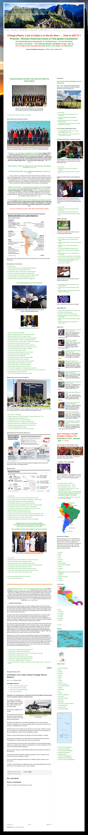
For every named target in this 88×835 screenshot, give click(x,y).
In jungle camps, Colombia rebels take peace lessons (20, 649)
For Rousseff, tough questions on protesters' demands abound (22, 368)
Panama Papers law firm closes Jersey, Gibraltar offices (21, 501)
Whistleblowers (23, 29)
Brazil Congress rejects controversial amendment (19, 364)
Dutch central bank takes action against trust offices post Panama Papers (25, 499)
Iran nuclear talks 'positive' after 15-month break (69, 256)
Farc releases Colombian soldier (18, 687)
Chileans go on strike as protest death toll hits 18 (19, 269)
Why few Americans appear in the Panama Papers (19, 512)
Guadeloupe (61, 689)
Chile (59, 557)
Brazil (12, 773)
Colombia (16, 773)
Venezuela (60, 580)
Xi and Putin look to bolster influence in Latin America (20, 656)
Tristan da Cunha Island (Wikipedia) (66, 759)
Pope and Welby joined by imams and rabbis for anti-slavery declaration (29, 529)
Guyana (60, 566)
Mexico (60, 624)
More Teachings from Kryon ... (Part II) (67, 485)
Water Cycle (37, 190)
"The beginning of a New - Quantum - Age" (68, 438)
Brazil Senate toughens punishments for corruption (19, 362)
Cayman (60, 677)
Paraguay (60, 568)
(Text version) (34, 600)
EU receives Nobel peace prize (65, 312)
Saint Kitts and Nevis (63, 698)
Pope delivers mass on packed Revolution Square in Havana (22, 568)
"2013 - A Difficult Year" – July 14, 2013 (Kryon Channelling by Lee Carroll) (68, 134)
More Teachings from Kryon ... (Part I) (66, 487)
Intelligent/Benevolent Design (31, 154)
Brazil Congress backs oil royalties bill (17, 355)
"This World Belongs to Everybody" (28, 41)
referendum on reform (34, 328)
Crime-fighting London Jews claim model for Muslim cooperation (29, 524)
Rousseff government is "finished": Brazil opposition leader (21, 339)
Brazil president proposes (24, 328)
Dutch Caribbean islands (64, 685)
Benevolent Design (45, 188)
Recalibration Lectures (18, 590)
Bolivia (59, 554)
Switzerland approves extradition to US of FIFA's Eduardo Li (22, 425)
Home (7, 29)
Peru (59, 570)
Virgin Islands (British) (63, 708)
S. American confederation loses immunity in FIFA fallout (21, 428)
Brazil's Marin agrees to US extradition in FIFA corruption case (22, 423)
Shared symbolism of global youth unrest (17, 371)
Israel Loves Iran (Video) (64, 262)
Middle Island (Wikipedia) (64, 752)
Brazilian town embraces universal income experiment (73, 330)
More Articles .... (12, 496)
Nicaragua (60, 618)
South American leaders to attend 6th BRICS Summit (20, 658)
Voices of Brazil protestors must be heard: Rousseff (29, 282)
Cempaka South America (27, 7)
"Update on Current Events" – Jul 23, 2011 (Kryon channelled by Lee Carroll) (26, 187)
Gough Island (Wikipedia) (64, 749)
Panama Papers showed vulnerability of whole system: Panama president (25, 505)
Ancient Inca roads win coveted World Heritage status (72, 372)
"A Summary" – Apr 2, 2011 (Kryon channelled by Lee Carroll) (23, 153)
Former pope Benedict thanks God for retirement (19, 576)
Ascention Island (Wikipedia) (64, 747)
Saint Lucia (60, 700)
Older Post (48, 824)
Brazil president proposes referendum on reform (19, 366)
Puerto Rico (61, 696)
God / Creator (27, 590)
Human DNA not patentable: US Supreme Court (69, 310)
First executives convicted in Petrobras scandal (19, 343)
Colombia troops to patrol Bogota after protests (19, 353)
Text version (32, 167)
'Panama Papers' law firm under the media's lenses (20, 517)
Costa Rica (60, 611)
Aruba (59, 670)
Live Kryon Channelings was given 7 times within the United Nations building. (69, 498)
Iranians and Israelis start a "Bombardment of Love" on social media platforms (68, 260)
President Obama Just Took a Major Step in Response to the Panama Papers (26, 515)
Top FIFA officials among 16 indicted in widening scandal (21, 421)
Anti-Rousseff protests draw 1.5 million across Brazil (20, 348)
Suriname (60, 574)
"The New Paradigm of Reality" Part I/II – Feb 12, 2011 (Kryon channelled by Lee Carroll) (29, 200)
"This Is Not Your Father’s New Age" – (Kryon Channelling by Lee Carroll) (68, 489)
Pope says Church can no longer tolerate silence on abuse (21, 563)
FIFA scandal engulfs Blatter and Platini (17, 427)
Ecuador (60, 561)
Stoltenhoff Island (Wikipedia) (65, 757)
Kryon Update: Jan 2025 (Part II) (62, 46)
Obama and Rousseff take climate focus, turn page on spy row (22, 346)
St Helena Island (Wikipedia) (64, 756)
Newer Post (10, 824)
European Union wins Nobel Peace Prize (67, 314)
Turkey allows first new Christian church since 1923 (29, 526)
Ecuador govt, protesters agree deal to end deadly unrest (21, 273)
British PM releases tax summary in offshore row (19, 510)
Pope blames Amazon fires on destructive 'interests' (20, 561)
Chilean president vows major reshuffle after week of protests (22, 268)
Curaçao (60, 680)
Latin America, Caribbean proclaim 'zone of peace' (19, 115)
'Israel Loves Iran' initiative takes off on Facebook (69, 258)
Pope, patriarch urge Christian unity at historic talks (20, 566)
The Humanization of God (14, 188)
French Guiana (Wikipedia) (64, 564)
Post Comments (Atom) (18, 827)
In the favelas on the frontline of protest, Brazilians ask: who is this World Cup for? (27, 369)
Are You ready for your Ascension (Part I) (29, 46)
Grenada (60, 687)
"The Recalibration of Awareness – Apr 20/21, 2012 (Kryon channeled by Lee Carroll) (26, 588)
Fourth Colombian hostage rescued (19, 685)
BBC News (9, 680)
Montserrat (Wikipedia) (63, 694)
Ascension (14, 29)
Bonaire (60, 675)
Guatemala (60, 615)
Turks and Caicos (62, 707)
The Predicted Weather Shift (45, 44)
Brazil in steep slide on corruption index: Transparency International (23, 341)
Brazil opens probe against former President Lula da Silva (21, 345)
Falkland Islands (62, 563)
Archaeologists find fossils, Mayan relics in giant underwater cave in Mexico (69, 124)
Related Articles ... (12, 266)
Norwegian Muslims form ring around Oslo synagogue (29, 523)
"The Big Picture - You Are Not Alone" (58, 41)
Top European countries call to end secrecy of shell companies (22, 506)
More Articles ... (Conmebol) (14, 414)
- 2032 (65, 44)
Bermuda (60, 673)
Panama (60, 620)
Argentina (60, 552)
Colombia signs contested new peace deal (68, 211)
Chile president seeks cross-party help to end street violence (22, 271)
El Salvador (60, 613)
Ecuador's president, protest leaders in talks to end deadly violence (23, 275)
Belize (59, 609)
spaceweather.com (56, 49)
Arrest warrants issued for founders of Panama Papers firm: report (23, 497)
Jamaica (60, 693)
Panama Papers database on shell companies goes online (21, 503)
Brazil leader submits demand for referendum (18, 359)
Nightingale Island (62, 754)
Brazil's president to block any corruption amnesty (19, 336)
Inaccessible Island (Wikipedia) (65, 750)
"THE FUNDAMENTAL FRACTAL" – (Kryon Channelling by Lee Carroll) (68, 131)
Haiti (59, 691)
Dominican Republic (62, 684)
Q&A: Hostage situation (16, 691)
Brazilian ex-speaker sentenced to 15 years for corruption (21, 334)
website (47, 49)
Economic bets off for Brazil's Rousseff (17, 350)
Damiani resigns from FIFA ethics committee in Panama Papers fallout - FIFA (25, 416)
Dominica (60, 682)
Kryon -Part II (43, 29)
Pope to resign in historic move (15, 578)
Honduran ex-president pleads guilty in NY (18, 418)
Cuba (59, 678)
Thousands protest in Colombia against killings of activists (21, 276)
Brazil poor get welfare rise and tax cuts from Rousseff (20, 352)
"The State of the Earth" (24, 44)
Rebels (19, 773)
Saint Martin (61, 701)
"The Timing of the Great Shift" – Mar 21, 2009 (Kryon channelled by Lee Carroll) (27, 171)
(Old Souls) (46, 46)
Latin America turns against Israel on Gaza (18, 655)
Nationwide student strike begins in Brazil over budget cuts (21, 278)
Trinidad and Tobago (63, 576)
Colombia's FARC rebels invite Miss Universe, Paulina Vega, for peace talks (25, 653)
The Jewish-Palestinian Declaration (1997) (68, 248)
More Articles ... (61, 112)
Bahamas (60, 671)
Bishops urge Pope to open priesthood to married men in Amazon (23, 559)
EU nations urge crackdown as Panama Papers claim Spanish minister (24, 508)
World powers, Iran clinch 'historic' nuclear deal (69, 237)
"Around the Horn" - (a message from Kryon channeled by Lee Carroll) (72, 422)
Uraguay (60, 578)
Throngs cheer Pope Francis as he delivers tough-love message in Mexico (25, 565)
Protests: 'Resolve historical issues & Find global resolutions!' (44, 38)
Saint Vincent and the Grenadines (66, 703)
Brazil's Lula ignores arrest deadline (16, 332)
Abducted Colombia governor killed (18, 689)
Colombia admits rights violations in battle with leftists (20, 357)
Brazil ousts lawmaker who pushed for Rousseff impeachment (22, 338)
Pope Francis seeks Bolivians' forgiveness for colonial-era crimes (23, 570)
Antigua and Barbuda (63, 668)
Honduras (60, 616)
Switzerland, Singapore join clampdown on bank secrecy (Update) (23, 519)
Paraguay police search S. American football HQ (19, 419)
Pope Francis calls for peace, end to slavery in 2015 (20, 572)
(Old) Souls (44, 194)
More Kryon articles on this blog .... (66, 483)
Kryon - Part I (33, 29)
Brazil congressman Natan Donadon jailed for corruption (21, 361)
